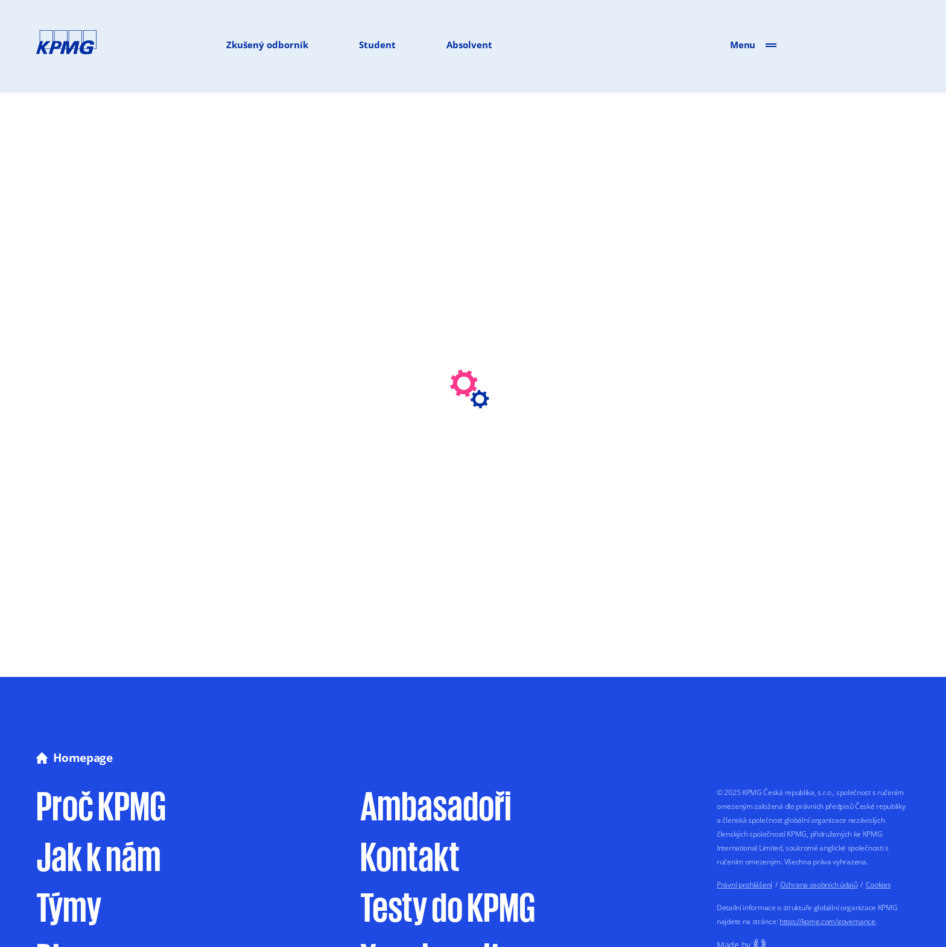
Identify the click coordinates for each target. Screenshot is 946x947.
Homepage (74, 758)
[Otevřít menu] (771, 45)
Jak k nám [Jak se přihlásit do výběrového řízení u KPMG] (98, 855)
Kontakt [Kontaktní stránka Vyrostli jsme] (410, 855)
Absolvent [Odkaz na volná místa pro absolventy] (469, 45)
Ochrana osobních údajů (818, 884)
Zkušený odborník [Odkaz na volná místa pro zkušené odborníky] (267, 45)
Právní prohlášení (744, 884)
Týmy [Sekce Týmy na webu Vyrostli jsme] (68, 906)
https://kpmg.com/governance (827, 921)
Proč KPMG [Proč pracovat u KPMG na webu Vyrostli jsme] (101, 804)
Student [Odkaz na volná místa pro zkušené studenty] (377, 45)
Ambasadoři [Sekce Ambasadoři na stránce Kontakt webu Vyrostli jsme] (436, 804)
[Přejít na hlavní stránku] (66, 44)
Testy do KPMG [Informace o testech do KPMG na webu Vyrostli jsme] (447, 906)
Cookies (878, 884)
